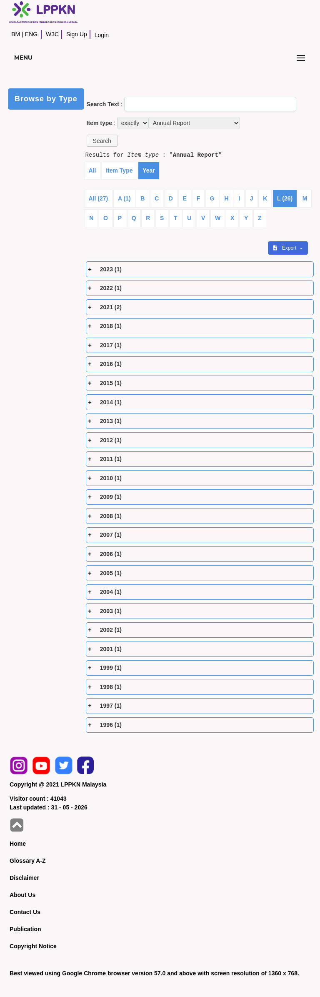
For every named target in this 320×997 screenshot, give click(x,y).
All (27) (98, 198)
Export (285, 248)
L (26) (284, 198)
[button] (102, 141)
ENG (31, 34)
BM (15, 34)
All (92, 170)
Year (148, 170)
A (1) (124, 198)
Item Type (119, 170)
